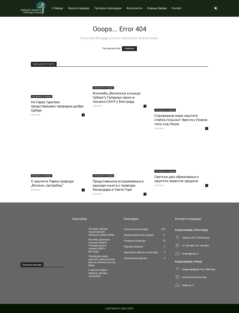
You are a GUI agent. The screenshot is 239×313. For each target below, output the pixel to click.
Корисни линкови (32, 264)
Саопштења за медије (41, 96)
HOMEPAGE (129, 49)
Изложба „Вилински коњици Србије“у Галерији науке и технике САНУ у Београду (117, 97)
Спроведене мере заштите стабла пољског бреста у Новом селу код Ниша (180, 120)
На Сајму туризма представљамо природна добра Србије (57, 106)
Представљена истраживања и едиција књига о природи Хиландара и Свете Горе (118, 185)
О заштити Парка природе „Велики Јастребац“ (52, 183)
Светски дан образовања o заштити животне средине (176, 179)
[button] (215, 8)
